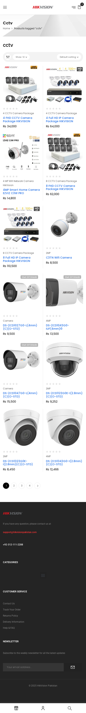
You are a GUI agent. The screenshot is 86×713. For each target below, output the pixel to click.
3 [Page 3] (21, 485)
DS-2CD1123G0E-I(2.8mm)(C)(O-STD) (64, 394)
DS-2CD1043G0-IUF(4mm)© (57, 327)
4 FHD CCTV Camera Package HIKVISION (17, 119)
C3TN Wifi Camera (59, 258)
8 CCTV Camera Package (61, 181)
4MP (48, 320)
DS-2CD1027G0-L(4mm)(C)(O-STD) (20, 327)
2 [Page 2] (14, 485)
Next (37, 486)
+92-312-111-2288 (13, 544)
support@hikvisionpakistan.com (20, 532)
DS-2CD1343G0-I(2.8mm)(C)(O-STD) (64, 462)
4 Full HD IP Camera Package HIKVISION (60, 119)
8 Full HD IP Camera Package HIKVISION (16, 259)
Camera (8, 320)
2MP (48, 253)
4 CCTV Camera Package (18, 113)
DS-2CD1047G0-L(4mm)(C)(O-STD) (20, 394)
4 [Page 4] (29, 485)
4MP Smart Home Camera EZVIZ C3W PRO (21, 191)
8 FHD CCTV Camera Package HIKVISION (60, 187)
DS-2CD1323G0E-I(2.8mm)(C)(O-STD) (18, 462)
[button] (79, 7)
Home (6, 28)
